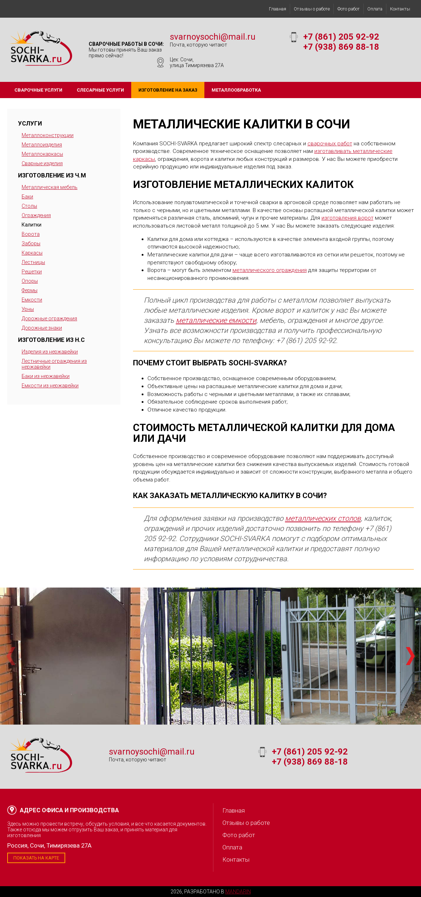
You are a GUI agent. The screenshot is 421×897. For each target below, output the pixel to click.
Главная (277, 9)
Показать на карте (36, 858)
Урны (28, 309)
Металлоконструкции (48, 135)
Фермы (29, 290)
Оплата (374, 9)
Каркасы (32, 253)
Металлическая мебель (49, 187)
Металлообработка (236, 90)
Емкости (32, 300)
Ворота (31, 234)
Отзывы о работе (312, 9)
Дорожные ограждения (49, 318)
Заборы (31, 243)
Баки (27, 196)
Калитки (31, 225)
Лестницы (33, 262)
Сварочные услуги (38, 90)
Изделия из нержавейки (50, 352)
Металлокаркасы (42, 154)
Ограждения (36, 215)
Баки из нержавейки (46, 376)
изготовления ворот (347, 218)
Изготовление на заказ (167, 90)
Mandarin (238, 891)
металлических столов (323, 518)
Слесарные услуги (100, 90)
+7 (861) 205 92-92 (341, 37)
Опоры (30, 281)
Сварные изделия (42, 163)
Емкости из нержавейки (50, 385)
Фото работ (348, 9)
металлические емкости (216, 320)
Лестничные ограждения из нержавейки (54, 364)
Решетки (32, 271)
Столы (29, 206)
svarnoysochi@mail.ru (213, 37)
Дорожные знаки (42, 328)
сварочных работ (329, 143)
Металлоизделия (42, 145)
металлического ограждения (269, 270)
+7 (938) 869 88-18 (341, 47)
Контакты (400, 9)
